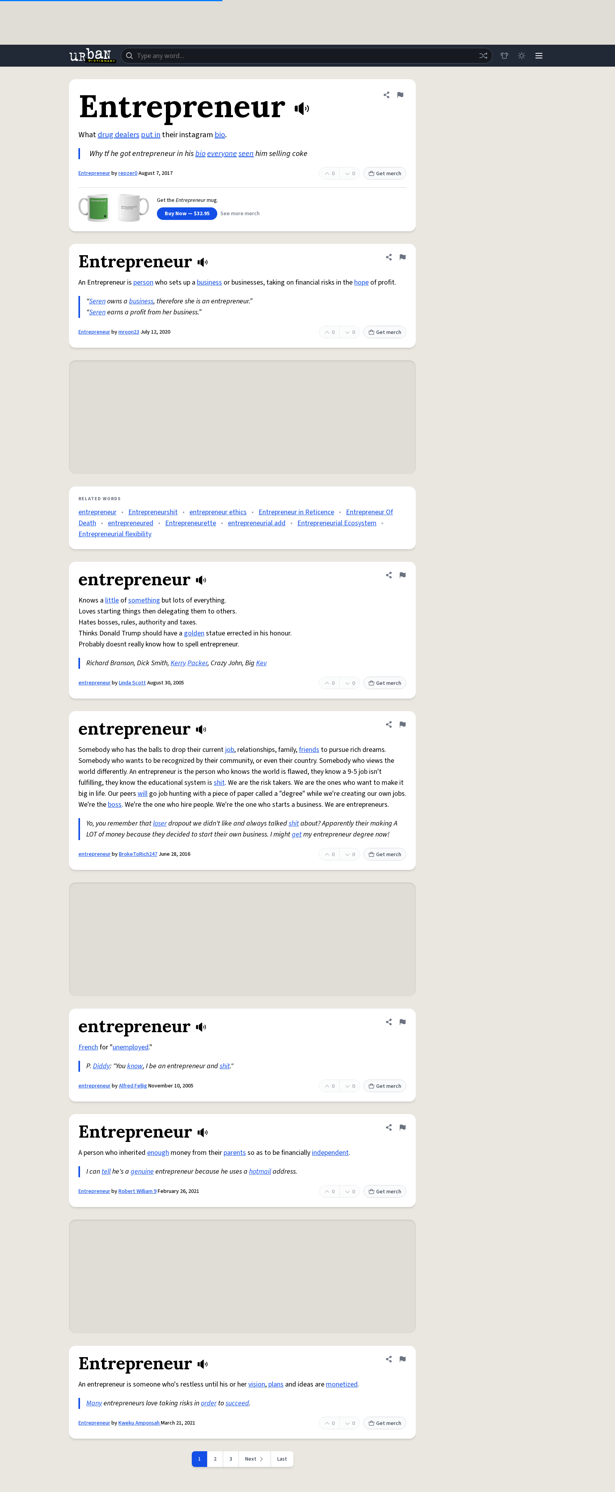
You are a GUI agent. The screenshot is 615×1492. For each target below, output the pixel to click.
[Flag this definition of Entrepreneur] (400, 95)
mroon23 (128, 332)
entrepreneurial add (257, 523)
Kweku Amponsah (139, 1423)
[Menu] (539, 56)
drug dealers (118, 134)
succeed (237, 1403)
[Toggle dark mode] (522, 56)
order (209, 1403)
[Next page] (255, 1459)
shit (219, 783)
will (142, 794)
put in (150, 134)
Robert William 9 (137, 1191)
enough (158, 1153)
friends (309, 750)
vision (256, 1384)
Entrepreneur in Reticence (296, 512)
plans (276, 1384)
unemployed (131, 1047)
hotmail (260, 1171)
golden (194, 633)
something (144, 600)
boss (115, 805)
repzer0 (127, 173)
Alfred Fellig (133, 1086)
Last (282, 1459)
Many (94, 1403)
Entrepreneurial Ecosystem (337, 523)
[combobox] (307, 56)
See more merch (240, 214)
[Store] (504, 56)
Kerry (178, 663)
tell (106, 1171)
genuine (142, 1171)
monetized (342, 1384)
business (209, 282)
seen (246, 153)
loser (160, 823)
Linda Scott (132, 683)
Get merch (384, 174)
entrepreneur (97, 512)
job (229, 750)
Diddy (101, 1066)
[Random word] (483, 55)
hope (361, 282)
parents (235, 1153)
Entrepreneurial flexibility (114, 534)
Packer (197, 663)
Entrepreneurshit (153, 512)
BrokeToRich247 (138, 854)
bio (220, 134)
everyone (222, 153)
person (143, 282)
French (88, 1047)
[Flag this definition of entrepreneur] (402, 575)
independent (330, 1153)
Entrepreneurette (190, 523)
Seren (97, 301)
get (297, 834)
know (135, 1066)
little (112, 600)
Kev (261, 663)
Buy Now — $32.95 (187, 214)
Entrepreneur (94, 173)
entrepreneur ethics (218, 512)
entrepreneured (130, 523)
